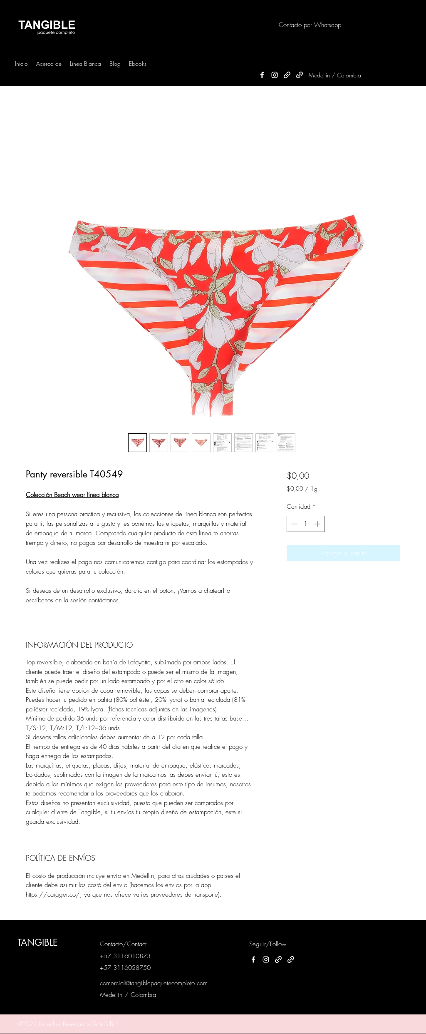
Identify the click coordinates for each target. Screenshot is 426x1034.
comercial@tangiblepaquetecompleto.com (154, 983)
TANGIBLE (37, 942)
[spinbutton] (305, 524)
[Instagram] (274, 75)
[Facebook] (262, 75)
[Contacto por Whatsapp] (310, 25)
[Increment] (318, 524)
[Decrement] (293, 524)
